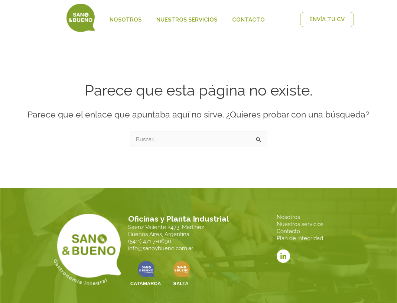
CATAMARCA (145, 284)
